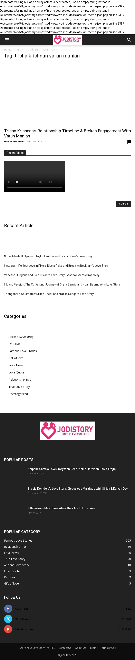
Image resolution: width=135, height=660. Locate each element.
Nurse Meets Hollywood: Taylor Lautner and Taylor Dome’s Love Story (48, 256)
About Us (80, 648)
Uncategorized (18, 394)
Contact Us (65, 648)
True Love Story (19, 387)
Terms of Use (108, 648)
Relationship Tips (20, 379)
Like (128, 608)
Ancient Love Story (21, 336)
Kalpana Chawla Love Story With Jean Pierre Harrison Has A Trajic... (73, 469)
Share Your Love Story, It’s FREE (37, 648)
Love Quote (16, 372)
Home (7, 49)
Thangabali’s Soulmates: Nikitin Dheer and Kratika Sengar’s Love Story (49, 294)
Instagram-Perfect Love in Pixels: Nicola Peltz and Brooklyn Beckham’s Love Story (56, 265)
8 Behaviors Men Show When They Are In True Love (61, 508)
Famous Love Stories (23, 351)
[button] (6, 39)
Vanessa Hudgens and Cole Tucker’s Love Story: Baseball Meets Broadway (51, 275)
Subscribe (124, 629)
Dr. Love (14, 344)
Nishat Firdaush (14, 141)
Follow (126, 619)
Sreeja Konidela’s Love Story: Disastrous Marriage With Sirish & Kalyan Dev (78, 488)
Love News (16, 365)
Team (93, 648)
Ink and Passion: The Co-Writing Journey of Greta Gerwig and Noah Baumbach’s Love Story (62, 284)
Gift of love (16, 358)
